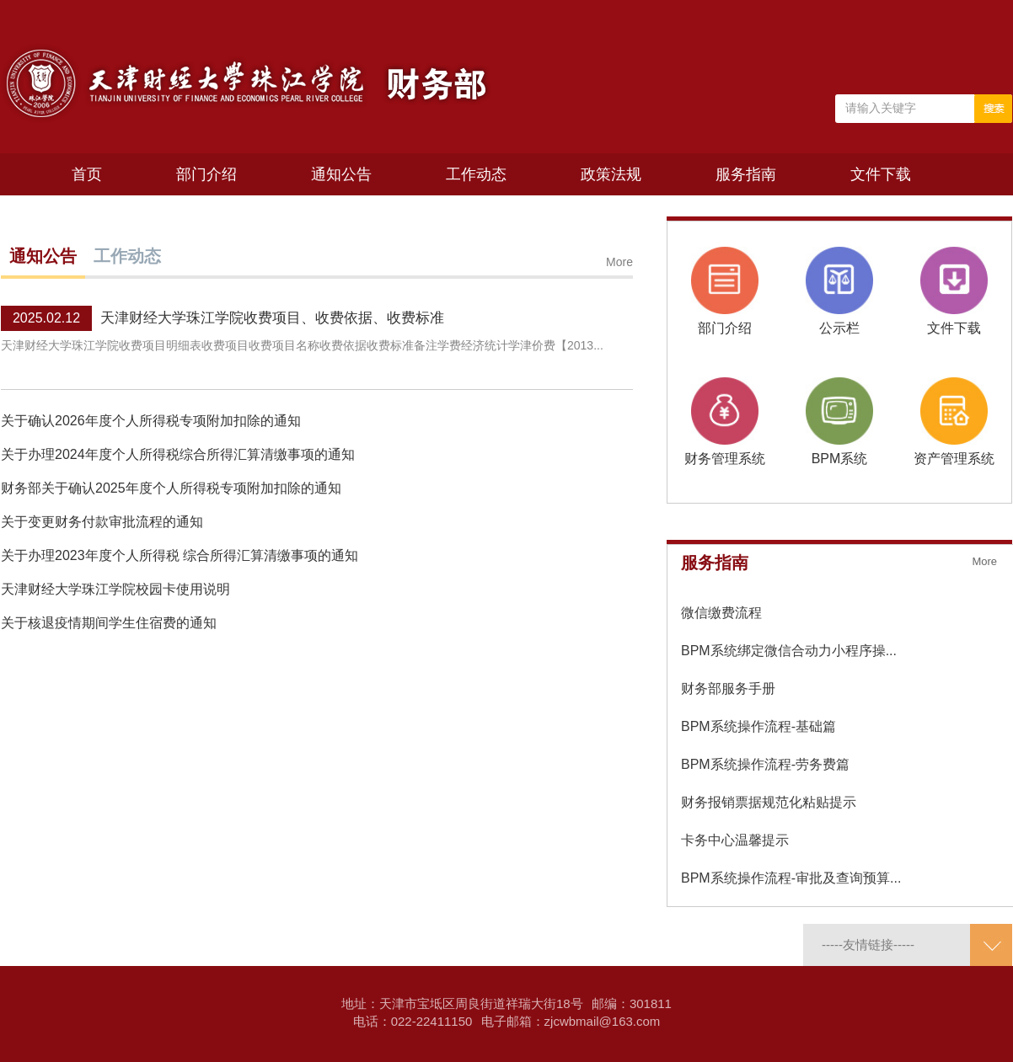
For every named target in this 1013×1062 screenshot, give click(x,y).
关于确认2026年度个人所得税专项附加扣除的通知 (151, 421)
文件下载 (880, 174)
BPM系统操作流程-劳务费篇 (765, 764)
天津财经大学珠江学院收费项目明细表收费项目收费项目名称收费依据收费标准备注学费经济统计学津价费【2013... (302, 345)
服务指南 (746, 174)
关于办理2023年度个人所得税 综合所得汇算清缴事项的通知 (179, 555)
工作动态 (476, 174)
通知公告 (341, 174)
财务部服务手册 (728, 688)
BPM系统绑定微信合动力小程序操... (789, 650)
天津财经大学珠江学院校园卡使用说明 (115, 589)
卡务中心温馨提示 (735, 840)
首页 (87, 174)
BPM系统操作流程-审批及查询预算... (791, 878)
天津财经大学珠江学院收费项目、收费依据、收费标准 (272, 318)
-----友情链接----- (868, 944)
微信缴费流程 (721, 613)
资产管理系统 (954, 458)
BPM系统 (840, 458)
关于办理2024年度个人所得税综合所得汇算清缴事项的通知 (178, 454)
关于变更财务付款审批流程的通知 (102, 522)
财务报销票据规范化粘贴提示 (768, 802)
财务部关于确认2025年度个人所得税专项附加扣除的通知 (171, 488)
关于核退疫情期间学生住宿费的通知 (109, 623)
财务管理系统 (724, 458)
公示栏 (839, 328)
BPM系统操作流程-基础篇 (758, 726)
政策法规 (611, 174)
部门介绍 (206, 174)
